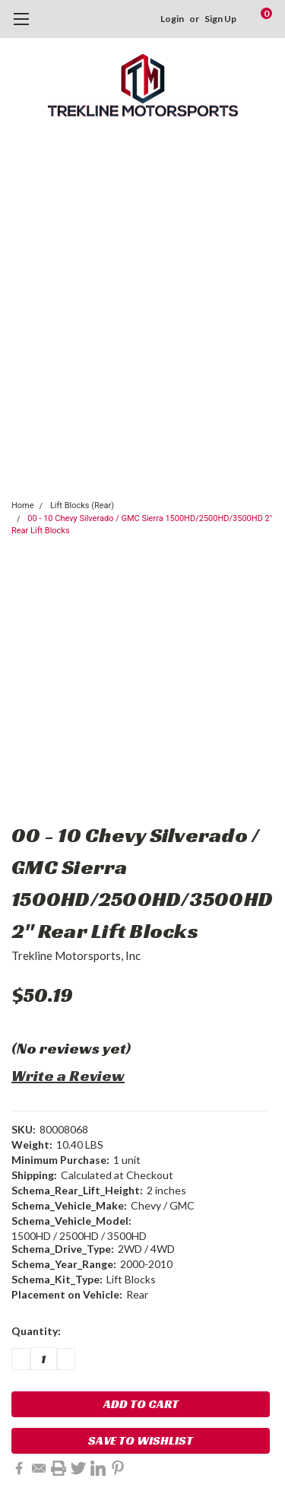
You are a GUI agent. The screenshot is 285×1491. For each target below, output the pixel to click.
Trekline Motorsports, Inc (76, 955)
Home (22, 505)
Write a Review (68, 1076)
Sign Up (220, 18)
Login (172, 18)
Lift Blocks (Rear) (82, 505)
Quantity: (36, 1330)
